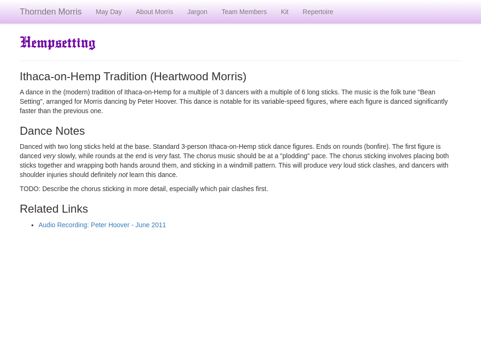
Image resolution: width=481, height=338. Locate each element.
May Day (109, 11)
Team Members (243, 11)
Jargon (197, 11)
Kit (284, 11)
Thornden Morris (51, 11)
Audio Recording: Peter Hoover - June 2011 (102, 225)
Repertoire (318, 11)
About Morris (154, 11)
